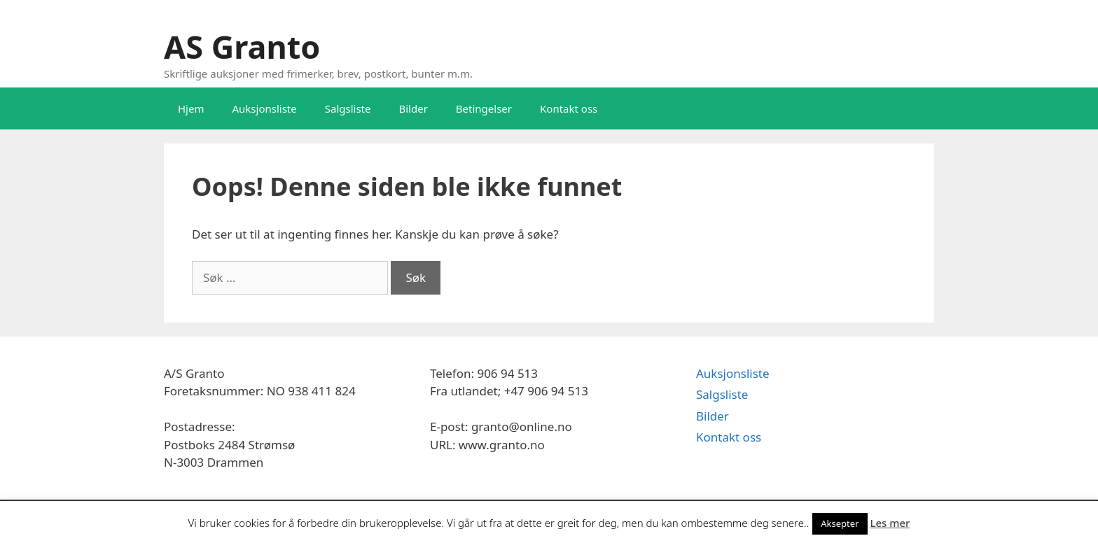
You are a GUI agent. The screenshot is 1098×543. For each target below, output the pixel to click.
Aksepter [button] (840, 523)
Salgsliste (348, 108)
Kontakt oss (568, 108)
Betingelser (484, 108)
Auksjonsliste (264, 108)
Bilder (412, 108)
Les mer (890, 523)
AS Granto (242, 46)
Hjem (191, 108)
